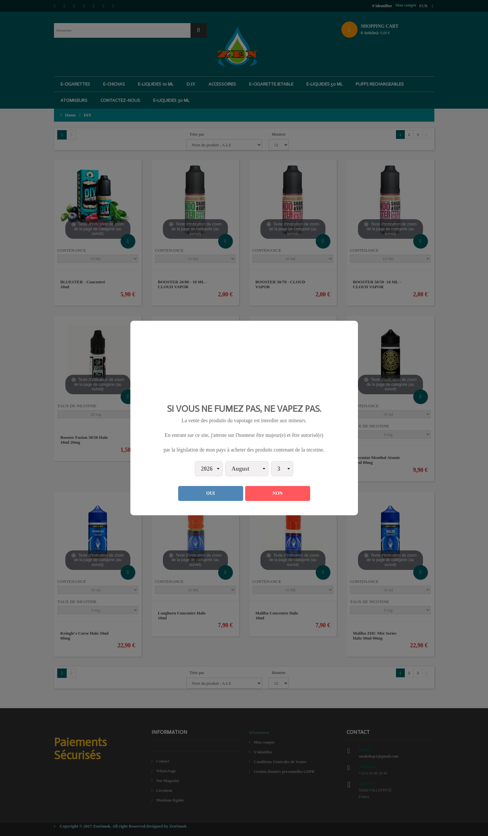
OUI (210, 493)
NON (277, 493)
